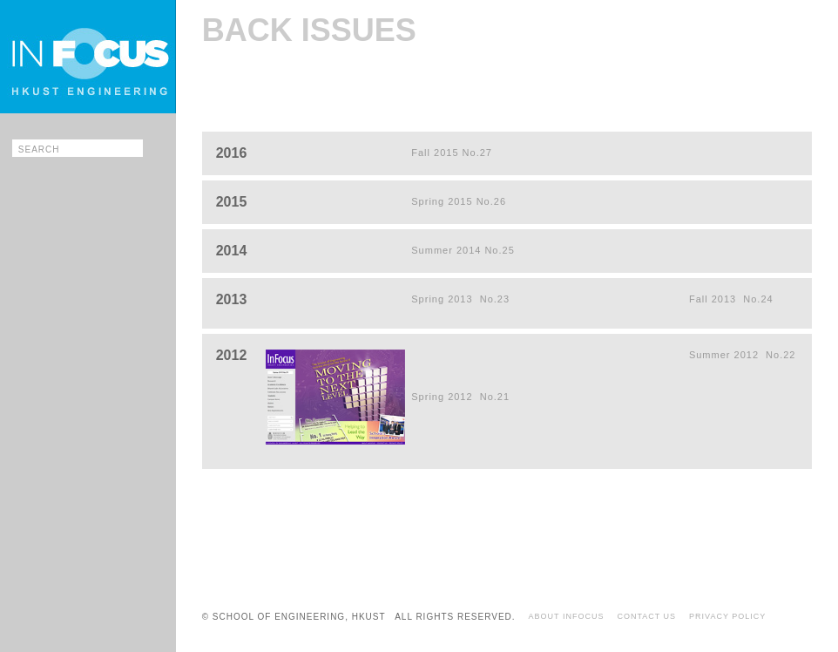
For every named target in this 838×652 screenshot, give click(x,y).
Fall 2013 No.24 (731, 299)
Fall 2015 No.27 (451, 152)
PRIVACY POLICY (727, 616)
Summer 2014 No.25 (463, 250)
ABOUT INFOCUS (567, 616)
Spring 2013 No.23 (460, 299)
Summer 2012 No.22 (742, 355)
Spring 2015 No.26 (458, 201)
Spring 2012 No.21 (460, 396)
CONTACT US (646, 616)
